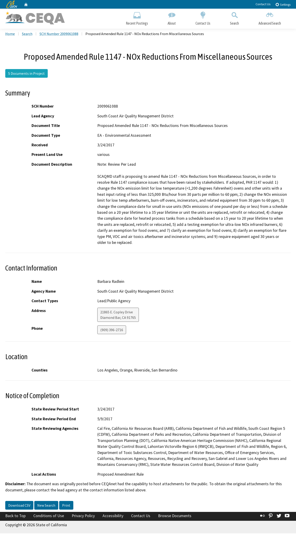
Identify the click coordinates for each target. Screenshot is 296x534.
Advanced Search (270, 18)
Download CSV (19, 506)
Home (10, 34)
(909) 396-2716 (111, 330)
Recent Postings (137, 18)
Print (66, 506)
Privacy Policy (83, 516)
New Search (46, 506)
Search (234, 18)
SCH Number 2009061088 (59, 34)
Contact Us (263, 4)
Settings (283, 4)
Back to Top (15, 516)
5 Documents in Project (26, 74)
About (172, 18)
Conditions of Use (48, 516)
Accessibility (113, 516)
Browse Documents (174, 516)
